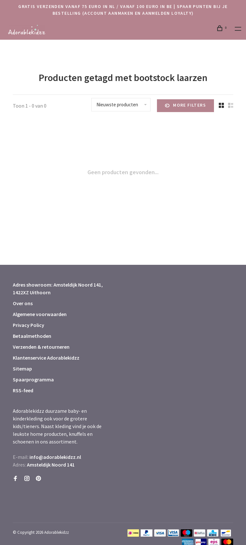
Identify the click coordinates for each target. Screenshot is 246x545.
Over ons (23, 303)
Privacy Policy (28, 325)
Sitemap (22, 368)
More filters (185, 106)
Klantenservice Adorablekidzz (46, 357)
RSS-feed (23, 390)
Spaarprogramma (33, 379)
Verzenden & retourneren (41, 347)
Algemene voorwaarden (40, 314)
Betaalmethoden (32, 336)
